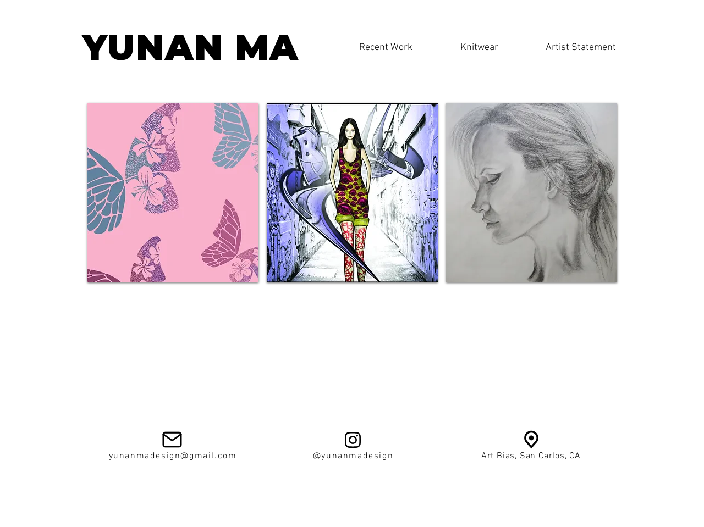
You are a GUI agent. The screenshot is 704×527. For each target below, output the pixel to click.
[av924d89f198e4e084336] (531, 439)
